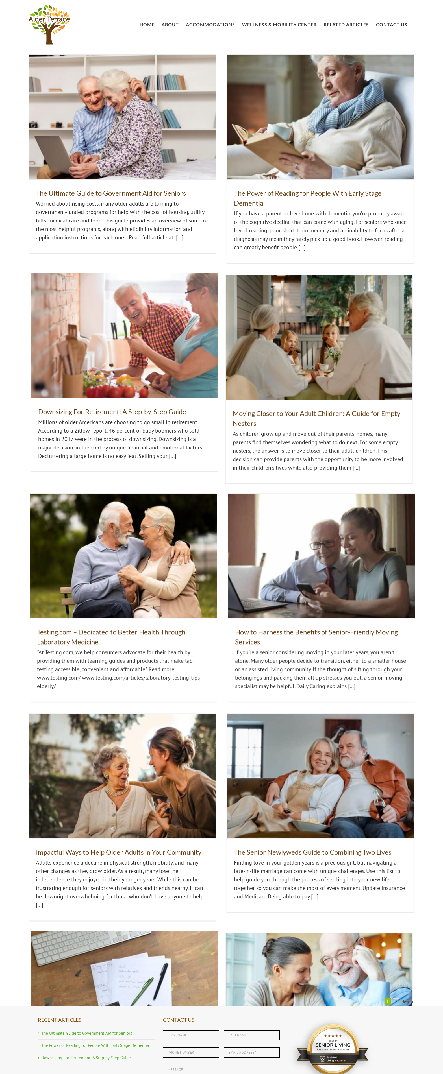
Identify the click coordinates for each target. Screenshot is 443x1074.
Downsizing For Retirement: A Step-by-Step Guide (368, 199)
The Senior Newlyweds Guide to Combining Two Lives (248, 621)
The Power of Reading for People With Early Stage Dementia (95, 970)
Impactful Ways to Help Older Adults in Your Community (118, 621)
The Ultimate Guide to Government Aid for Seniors (111, 193)
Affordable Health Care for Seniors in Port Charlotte (118, 831)
